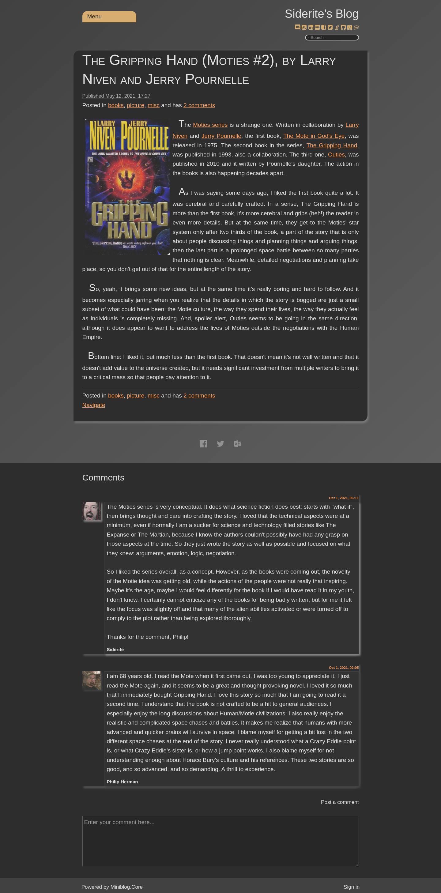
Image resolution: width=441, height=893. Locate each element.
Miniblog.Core (127, 887)
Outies (336, 154)
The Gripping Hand (332, 145)
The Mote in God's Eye (314, 136)
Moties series (210, 125)
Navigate (93, 405)
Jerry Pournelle (221, 136)
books (116, 105)
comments (199, 105)
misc (154, 105)
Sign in (352, 887)
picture (135, 105)
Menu (94, 16)
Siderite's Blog (322, 13)
